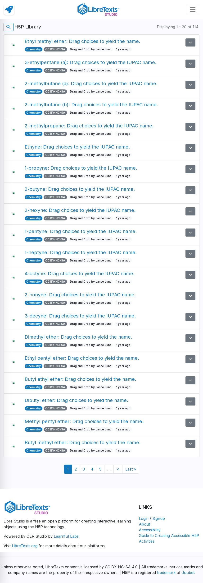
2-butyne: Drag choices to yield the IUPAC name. (80, 189)
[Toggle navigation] (192, 9)
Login (144, 518)
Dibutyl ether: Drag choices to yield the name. (76, 400)
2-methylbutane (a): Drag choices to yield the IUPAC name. (91, 83)
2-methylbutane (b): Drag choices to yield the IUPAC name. (91, 104)
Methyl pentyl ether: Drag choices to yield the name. (84, 421)
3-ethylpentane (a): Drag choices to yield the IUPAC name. (90, 62)
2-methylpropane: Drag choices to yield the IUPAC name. (89, 126)
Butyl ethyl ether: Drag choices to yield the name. (80, 379)
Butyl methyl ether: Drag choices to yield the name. (82, 442)
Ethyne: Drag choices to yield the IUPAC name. (77, 147)
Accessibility (150, 529)
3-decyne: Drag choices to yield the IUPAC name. (80, 316)
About (144, 524)
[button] (190, 42)
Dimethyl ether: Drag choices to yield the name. (78, 337)
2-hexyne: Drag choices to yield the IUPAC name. (80, 210)
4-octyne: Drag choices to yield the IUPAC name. (80, 273)
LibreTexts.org (24, 545)
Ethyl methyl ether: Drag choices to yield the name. (82, 41)
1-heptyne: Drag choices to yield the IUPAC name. (81, 252)
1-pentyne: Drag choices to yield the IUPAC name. (81, 231)
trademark (166, 572)
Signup (158, 518)
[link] (9, 9)
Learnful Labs (66, 536)
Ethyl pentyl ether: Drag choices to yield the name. (82, 358)
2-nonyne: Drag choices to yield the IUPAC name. (80, 295)
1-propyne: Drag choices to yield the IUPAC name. (81, 168)
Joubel (188, 572)
